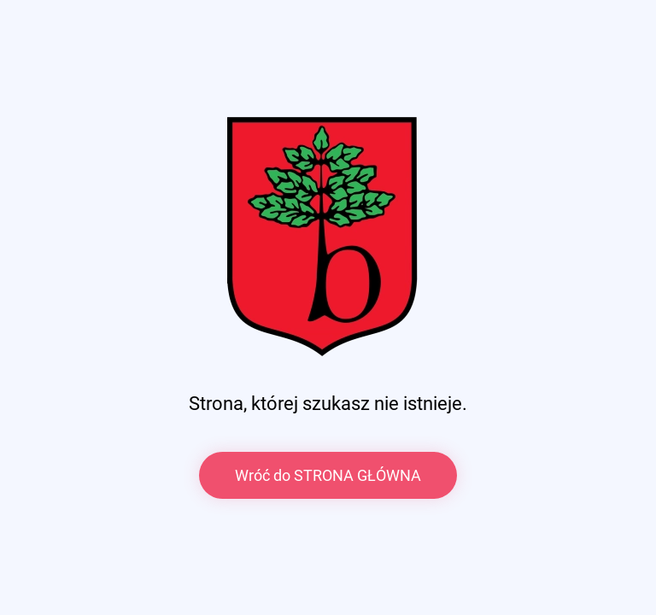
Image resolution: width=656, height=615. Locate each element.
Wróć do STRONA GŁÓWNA (328, 475)
